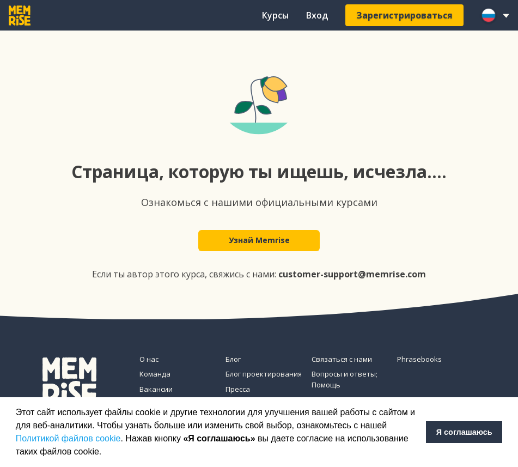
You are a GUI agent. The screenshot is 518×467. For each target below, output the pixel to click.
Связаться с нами (342, 359)
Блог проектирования (264, 374)
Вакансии (156, 389)
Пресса (238, 389)
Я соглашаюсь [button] (464, 432)
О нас (149, 359)
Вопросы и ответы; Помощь (344, 379)
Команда (154, 374)
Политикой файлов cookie (68, 438)
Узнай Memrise (259, 240)
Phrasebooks (419, 359)
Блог (233, 359)
